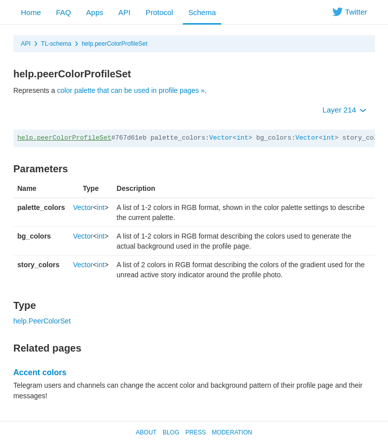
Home (31, 12)
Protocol (159, 12)
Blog (171, 432)
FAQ (63, 12)
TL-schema (56, 43)
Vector (221, 138)
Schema (202, 12)
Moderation (232, 432)
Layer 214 (344, 109)
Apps (94, 12)
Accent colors (40, 372)
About (146, 432)
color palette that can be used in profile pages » (131, 90)
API (124, 12)
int (242, 138)
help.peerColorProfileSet (115, 43)
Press (195, 432)
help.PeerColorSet (42, 321)
